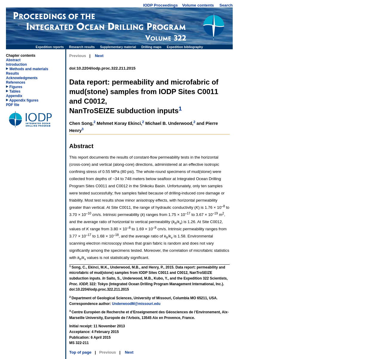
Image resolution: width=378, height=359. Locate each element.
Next (99, 55)
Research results (82, 47)
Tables (13, 91)
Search (226, 5)
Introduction (16, 64)
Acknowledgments (22, 78)
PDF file (12, 105)
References (15, 82)
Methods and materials (29, 69)
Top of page (80, 352)
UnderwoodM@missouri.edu (136, 304)
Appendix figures (22, 100)
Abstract (13, 60)
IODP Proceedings (160, 5)
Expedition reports (50, 47)
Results (12, 73)
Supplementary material (118, 47)
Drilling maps (151, 47)
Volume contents (198, 5)
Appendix (14, 96)
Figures (14, 87)
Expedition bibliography (185, 47)
